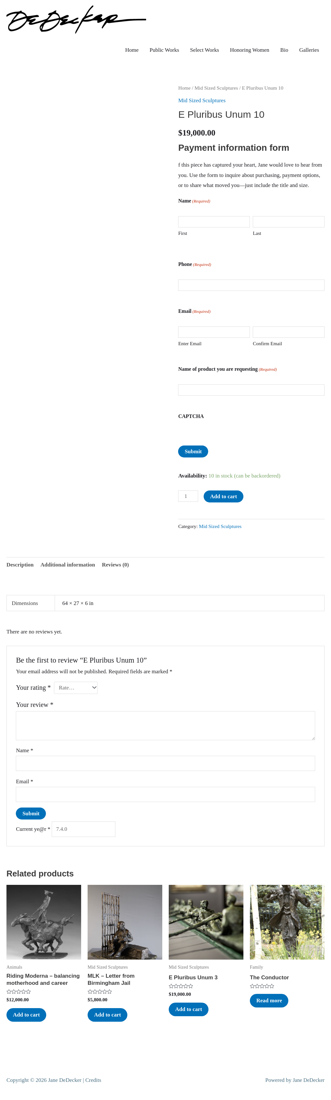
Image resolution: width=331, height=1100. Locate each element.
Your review (34, 704)
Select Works (204, 50)
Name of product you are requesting (227, 372)
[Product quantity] (188, 496)
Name (24, 750)
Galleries (309, 50)
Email (24, 781)
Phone (194, 267)
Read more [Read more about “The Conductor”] (269, 1000)
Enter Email (189, 343)
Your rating (33, 687)
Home (132, 50)
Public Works (164, 50)
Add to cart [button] (26, 1015)
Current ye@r (33, 829)
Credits (93, 1080)
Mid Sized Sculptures (216, 88)
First (182, 233)
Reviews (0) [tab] (115, 565)
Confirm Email (267, 343)
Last (257, 233)
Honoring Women (250, 50)
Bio (284, 50)
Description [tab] (20, 565)
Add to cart (223, 496)
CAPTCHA (191, 416)
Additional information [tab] (67, 565)
